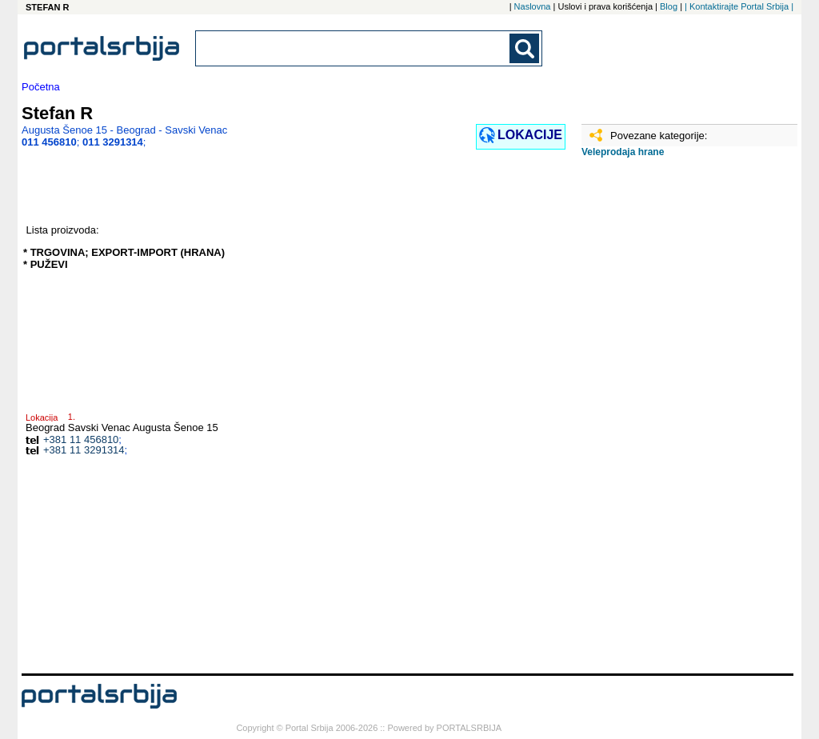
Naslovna (532, 6)
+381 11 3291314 (84, 450)
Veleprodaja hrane (622, 152)
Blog (668, 6)
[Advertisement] (661, 421)
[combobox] (353, 48)
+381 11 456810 (80, 439)
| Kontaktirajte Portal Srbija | (739, 6)
